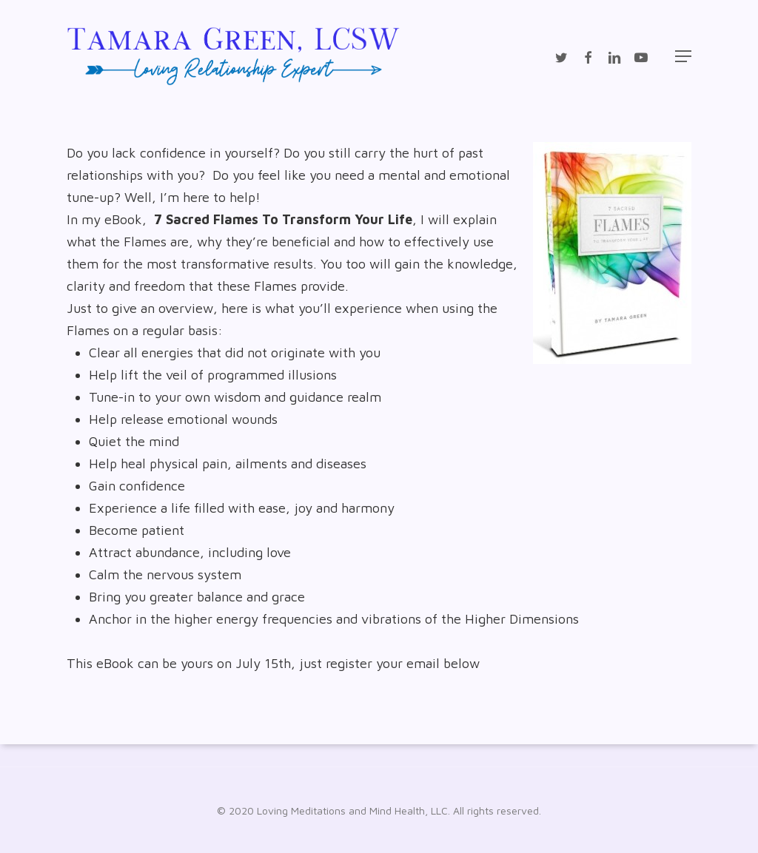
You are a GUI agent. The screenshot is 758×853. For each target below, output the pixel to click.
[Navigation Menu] (683, 56)
